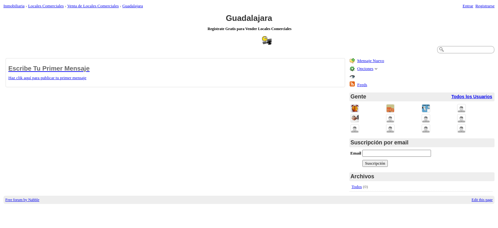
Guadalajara (132, 5)
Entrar (468, 5)
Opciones (365, 68)
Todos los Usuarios (471, 96)
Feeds (362, 84)
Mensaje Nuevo (370, 60)
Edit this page (482, 200)
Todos (357, 186)
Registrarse (485, 5)
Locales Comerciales (46, 5)
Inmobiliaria (13, 5)
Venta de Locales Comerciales (93, 5)
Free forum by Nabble (22, 200)
